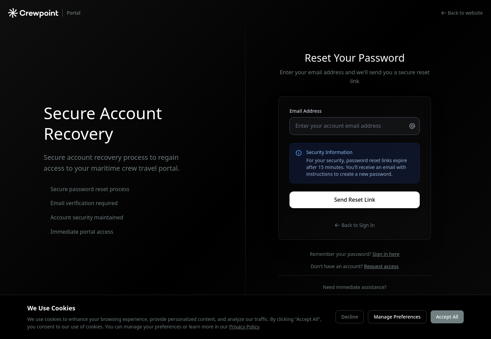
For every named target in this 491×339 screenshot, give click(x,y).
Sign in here (385, 254)
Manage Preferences (397, 316)
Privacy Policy (244, 326)
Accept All (447, 316)
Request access (381, 266)
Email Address (305, 111)
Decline (349, 316)
